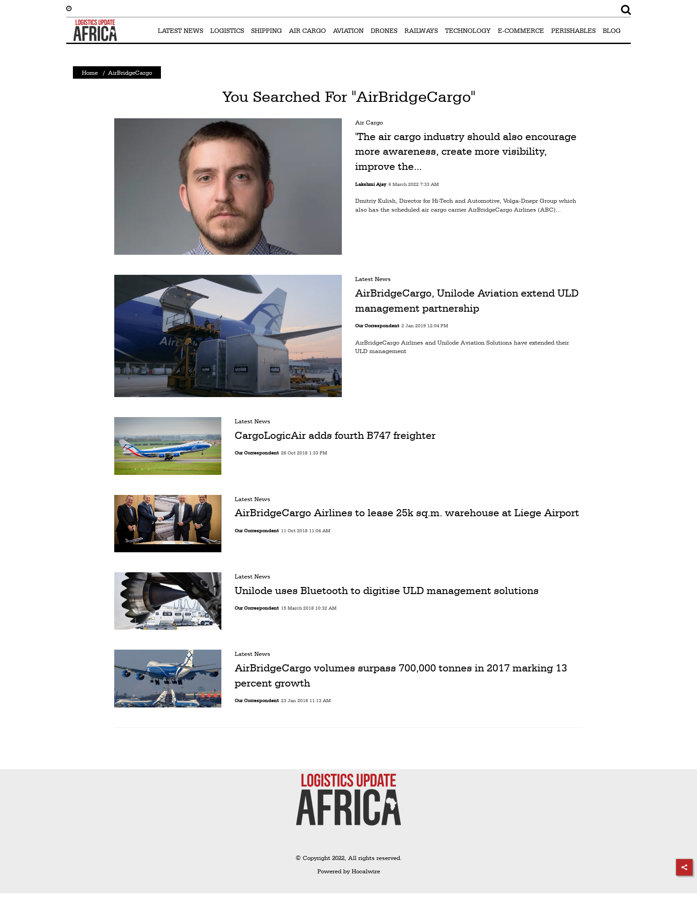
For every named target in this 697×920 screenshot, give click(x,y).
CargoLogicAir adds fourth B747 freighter (335, 435)
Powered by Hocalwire (348, 871)
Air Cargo (369, 122)
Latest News (373, 278)
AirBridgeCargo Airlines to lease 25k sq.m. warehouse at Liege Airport (407, 512)
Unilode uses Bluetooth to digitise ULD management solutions (387, 590)
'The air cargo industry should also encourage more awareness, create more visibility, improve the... (466, 151)
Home (90, 72)
